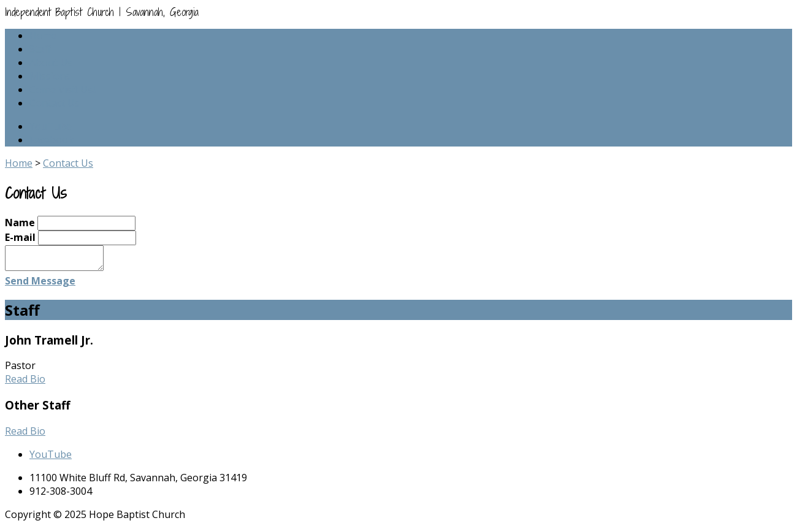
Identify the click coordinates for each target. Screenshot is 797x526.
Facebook (51, 140)
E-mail (20, 237)
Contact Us (54, 103)
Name (20, 222)
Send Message (40, 281)
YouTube (50, 126)
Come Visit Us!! (62, 89)
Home (43, 35)
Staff (40, 49)
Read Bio (25, 379)
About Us (50, 62)
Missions (50, 76)
